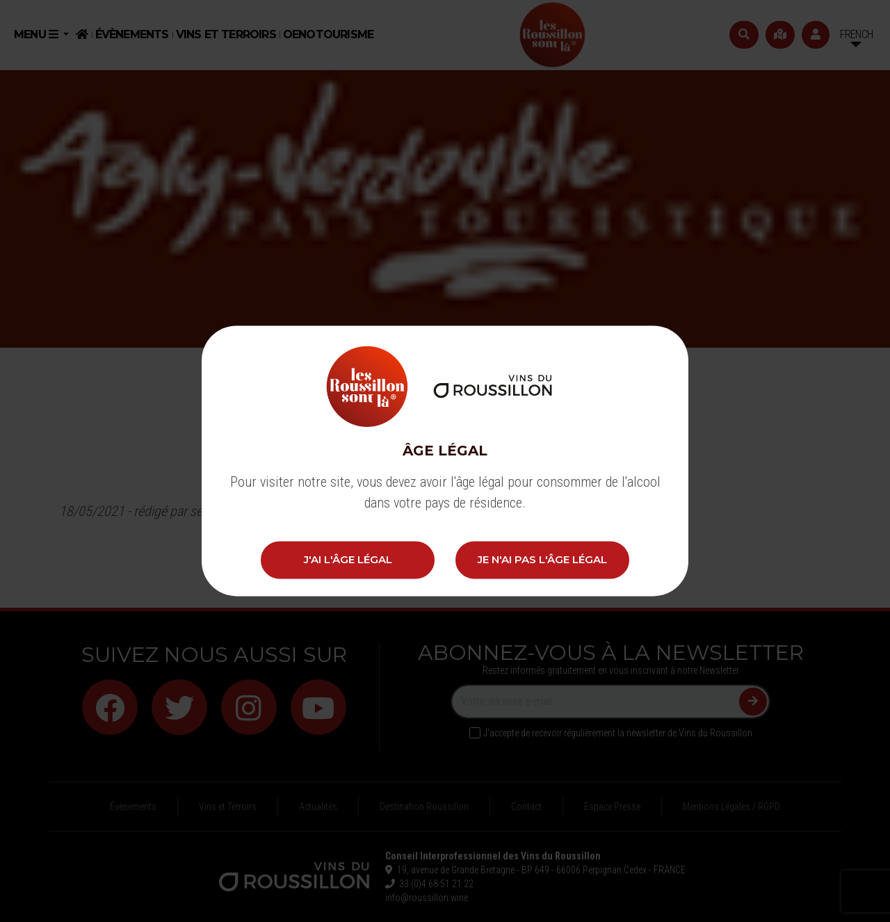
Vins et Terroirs (226, 34)
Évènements (132, 34)
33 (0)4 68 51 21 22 (434, 883)
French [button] (856, 34)
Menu (37, 34)
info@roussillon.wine (426, 897)
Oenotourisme (328, 34)
